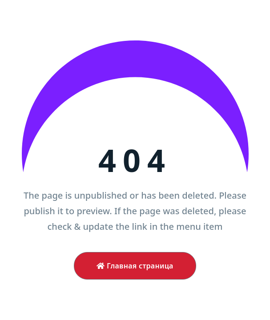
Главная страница (135, 266)
